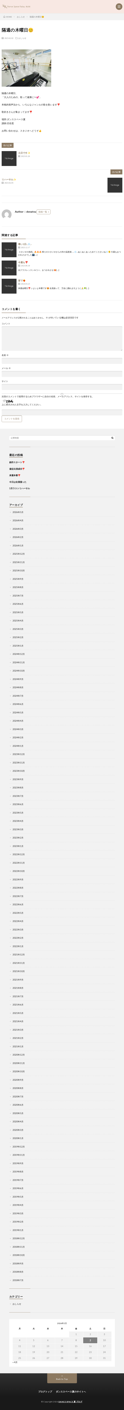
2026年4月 (18, 520)
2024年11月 (19, 662)
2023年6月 (18, 804)
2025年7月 (18, 595)
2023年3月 (18, 829)
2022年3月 (18, 929)
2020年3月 (18, 1130)
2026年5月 (18, 512)
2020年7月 (18, 1096)
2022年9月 (18, 879)
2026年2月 (18, 537)
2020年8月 (18, 1088)
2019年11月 (19, 1155)
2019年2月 (18, 1221)
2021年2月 (18, 1038)
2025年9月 (18, 579)
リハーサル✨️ (9, 179)
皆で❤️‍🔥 (22, 280)
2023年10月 (19, 771)
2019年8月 (18, 1171)
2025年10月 (19, 570)
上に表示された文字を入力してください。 (22, 405)
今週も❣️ (23, 262)
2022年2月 (18, 938)
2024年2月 (18, 737)
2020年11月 (19, 1063)
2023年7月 (18, 796)
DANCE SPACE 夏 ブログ (70, 1401)
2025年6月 (18, 604)
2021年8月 (18, 988)
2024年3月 (18, 729)
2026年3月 (18, 529)
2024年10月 (19, 670)
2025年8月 (18, 587)
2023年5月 (18, 812)
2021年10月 (19, 971)
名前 (5, 355)
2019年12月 (19, 1146)
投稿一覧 (42, 211)
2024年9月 (18, 679)
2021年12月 (19, 954)
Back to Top (62, 1379)
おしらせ (22, 38)
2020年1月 (18, 1138)
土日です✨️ (24, 152)
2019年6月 (18, 1188)
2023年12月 (19, 754)
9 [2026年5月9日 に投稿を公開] (90, 1340)
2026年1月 (18, 545)
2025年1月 (18, 645)
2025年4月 (18, 620)
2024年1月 (18, 746)
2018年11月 (19, 1247)
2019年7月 (18, 1180)
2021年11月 (19, 963)
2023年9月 (18, 779)
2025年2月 (18, 637)
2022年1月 (18, 946)
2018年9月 (18, 1263)
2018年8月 (18, 1271)
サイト (5, 381)
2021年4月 (18, 1021)
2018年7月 (18, 1280)
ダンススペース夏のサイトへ (71, 1391)
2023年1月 (18, 846)
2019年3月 (18, 1213)
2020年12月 (19, 1054)
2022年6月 (18, 904)
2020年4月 (18, 1121)
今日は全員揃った (17, 482)
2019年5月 (18, 1196)
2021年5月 (18, 1013)
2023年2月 (18, 837)
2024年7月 (18, 696)
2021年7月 (18, 996)
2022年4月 (18, 921)
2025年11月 (19, 562)
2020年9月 (18, 1080)
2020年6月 (18, 1104)
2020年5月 (18, 1113)
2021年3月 (18, 1029)
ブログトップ (45, 1391)
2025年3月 (18, 629)
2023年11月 (19, 762)
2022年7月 (18, 896)
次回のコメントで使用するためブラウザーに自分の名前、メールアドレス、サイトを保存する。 (48, 396)
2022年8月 (18, 887)
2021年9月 (18, 979)
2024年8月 (18, 687)
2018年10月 (19, 1255)
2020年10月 (19, 1071)
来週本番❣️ (14, 475)
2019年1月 (18, 1230)
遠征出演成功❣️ (17, 469)
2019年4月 (18, 1205)
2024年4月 (18, 720)
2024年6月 (18, 704)
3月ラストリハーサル (19, 488)
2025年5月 (18, 612)
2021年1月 (18, 1046)
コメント (6, 324)
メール (6, 368)
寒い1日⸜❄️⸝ (25, 244)
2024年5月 (18, 712)
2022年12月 (19, 854)
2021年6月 (18, 1004)
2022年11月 (19, 862)
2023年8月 (18, 787)
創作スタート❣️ (17, 462)
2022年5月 (18, 913)
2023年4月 (18, 821)
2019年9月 (18, 1163)
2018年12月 (19, 1238)
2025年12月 (19, 553)
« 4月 (15, 1362)
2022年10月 (19, 871)
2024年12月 (19, 654)
